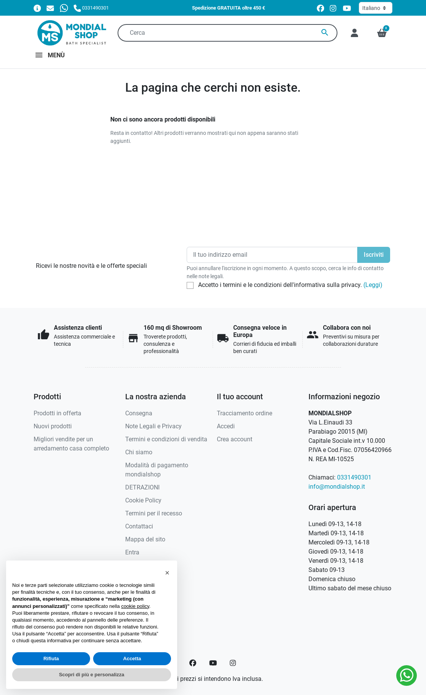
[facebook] (320, 8)
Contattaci (139, 526)
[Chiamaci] (91, 8)
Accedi (226, 426)
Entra (132, 552)
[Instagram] (233, 663)
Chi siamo (138, 452)
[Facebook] (192, 663)
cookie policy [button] (135, 606)
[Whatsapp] (64, 8)
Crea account (234, 439)
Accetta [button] (132, 658)
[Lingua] (375, 8)
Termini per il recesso (153, 513)
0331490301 (354, 477)
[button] (381, 33)
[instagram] (333, 8)
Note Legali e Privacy (153, 426)
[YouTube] (213, 663)
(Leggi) (372, 284)
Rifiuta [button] (51, 658)
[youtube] (347, 8)
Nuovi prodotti (53, 426)
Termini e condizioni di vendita (166, 439)
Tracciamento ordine (244, 413)
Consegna (138, 413)
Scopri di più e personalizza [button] (91, 674)
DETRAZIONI (142, 487)
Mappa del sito (145, 539)
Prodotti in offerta (57, 413)
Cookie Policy (143, 500)
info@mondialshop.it (336, 486)
